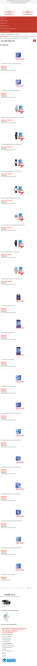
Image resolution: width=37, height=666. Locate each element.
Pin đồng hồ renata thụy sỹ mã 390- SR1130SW (18, 539)
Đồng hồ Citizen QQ (20, 36)
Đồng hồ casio (12, 36)
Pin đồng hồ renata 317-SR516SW (18, 565)
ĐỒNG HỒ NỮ (4, 23)
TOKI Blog (4, 649)
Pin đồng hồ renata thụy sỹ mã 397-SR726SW (18, 458)
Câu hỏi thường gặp (6, 639)
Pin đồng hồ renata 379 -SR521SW (18, 377)
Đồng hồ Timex (29, 36)
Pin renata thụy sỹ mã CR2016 (18, 323)
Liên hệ (3, 656)
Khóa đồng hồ (25, 38)
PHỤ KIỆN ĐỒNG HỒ (5, 31)
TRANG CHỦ (3, 17)
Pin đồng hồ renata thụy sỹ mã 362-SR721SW (18, 431)
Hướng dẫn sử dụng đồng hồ (8, 645)
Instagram (28, 11)
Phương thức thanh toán (7, 636)
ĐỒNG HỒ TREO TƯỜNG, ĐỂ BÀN (8, 28)
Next (20, 587)
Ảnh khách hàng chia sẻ (7, 650)
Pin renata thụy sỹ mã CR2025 (18, 350)
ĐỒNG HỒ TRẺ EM (5, 25)
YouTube (9, 13)
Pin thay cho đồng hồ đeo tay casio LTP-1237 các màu (18, 108)
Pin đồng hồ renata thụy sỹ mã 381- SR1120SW (18, 512)
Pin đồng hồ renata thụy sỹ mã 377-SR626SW (18, 81)
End (24, 587)
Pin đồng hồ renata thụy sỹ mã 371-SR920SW (18, 485)
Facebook (9, 11)
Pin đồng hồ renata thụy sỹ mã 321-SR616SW (18, 404)
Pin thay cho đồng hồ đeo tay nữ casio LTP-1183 (18, 270)
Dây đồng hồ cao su (17, 38)
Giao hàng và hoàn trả (6, 638)
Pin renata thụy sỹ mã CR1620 (18, 297)
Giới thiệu (4, 655)
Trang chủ (3, 34)
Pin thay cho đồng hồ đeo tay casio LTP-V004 (18, 189)
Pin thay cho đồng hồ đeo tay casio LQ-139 (18, 243)
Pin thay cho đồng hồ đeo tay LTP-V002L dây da (18, 135)
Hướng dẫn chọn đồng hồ (7, 647)
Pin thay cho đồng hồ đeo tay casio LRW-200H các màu (18, 216)
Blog (28, 13)
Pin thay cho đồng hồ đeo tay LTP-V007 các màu (18, 162)
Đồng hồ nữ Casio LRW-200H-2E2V (9, 624)
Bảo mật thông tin (5, 641)
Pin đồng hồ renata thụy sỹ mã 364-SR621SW (18, 55)
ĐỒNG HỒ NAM (4, 20)
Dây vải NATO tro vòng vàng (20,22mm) (10, 610)
